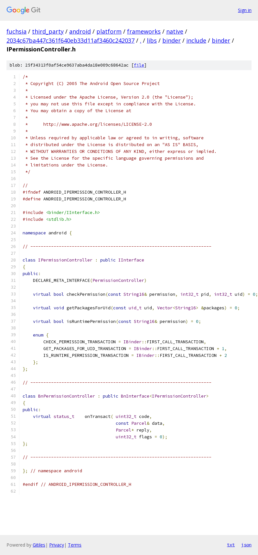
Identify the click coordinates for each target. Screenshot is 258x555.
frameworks (144, 31)
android (80, 31)
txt (231, 545)
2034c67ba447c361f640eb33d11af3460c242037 (70, 40)
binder (171, 40)
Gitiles (39, 545)
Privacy (56, 545)
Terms (74, 545)
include (196, 40)
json (246, 545)
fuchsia (16, 31)
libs (152, 40)
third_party (48, 31)
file (139, 65)
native (174, 31)
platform (109, 31)
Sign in (245, 10)
